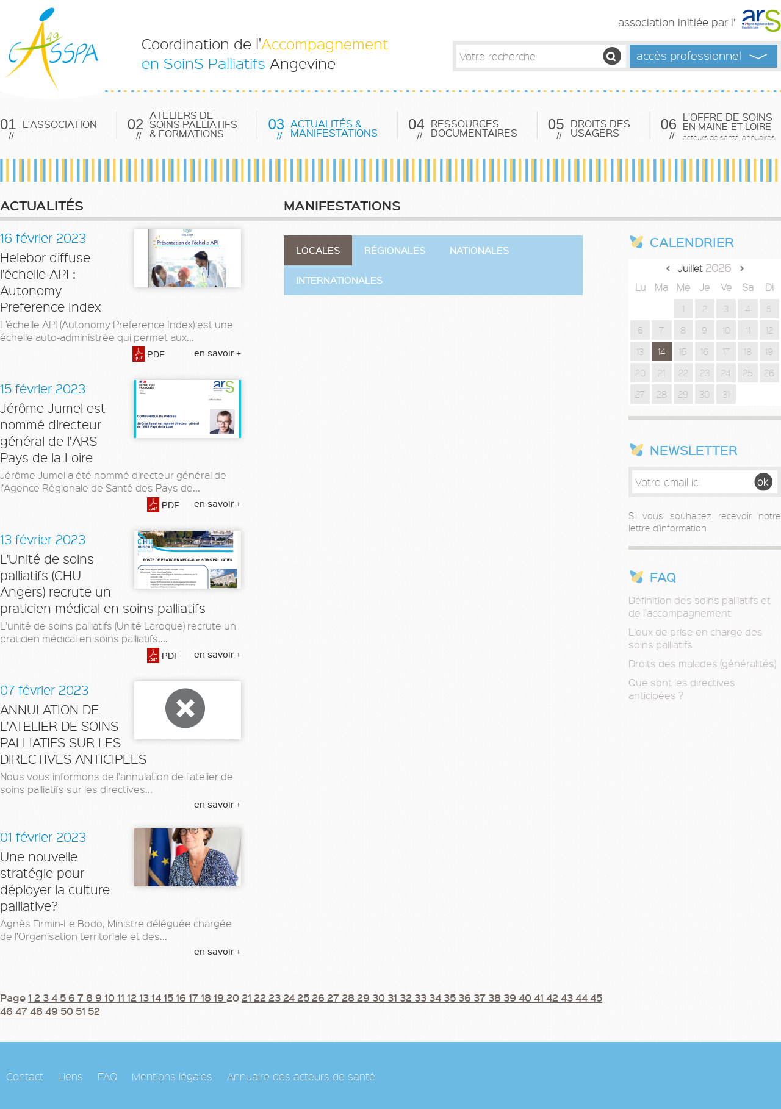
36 (465, 997)
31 (393, 997)
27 (334, 997)
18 (207, 997)
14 (157, 997)
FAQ (107, 1076)
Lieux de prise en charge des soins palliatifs (695, 638)
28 (349, 997)
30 (379, 997)
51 (82, 1010)
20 (640, 373)
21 (248, 997)
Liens (70, 1076)
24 (290, 997)
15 (170, 997)
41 (540, 997)
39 (511, 997)
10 (110, 997)
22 (261, 997)
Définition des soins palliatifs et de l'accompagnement (699, 606)
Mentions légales (172, 1076)
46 (7, 1010)
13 (145, 997)
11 (122, 997)
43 (568, 997)
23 (275, 997)
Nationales (479, 250)
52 (94, 1010)
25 (304, 997)
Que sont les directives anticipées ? (681, 689)
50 (68, 1010)
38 (495, 997)
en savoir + (217, 353)
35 (451, 997)
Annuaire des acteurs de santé (301, 1076)
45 (596, 997)
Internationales (339, 280)
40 (526, 997)
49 (52, 1010)
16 (182, 997)
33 (421, 997)
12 (133, 997)
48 (37, 1010)
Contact (24, 1076)
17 (195, 997)
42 (553, 997)
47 (22, 1010)
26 (319, 997)
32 (407, 997)
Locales (318, 250)
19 (220, 997)
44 (582, 997)
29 (364, 997)
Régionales (394, 250)
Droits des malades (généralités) (702, 663)
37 (480, 997)
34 (436, 997)
